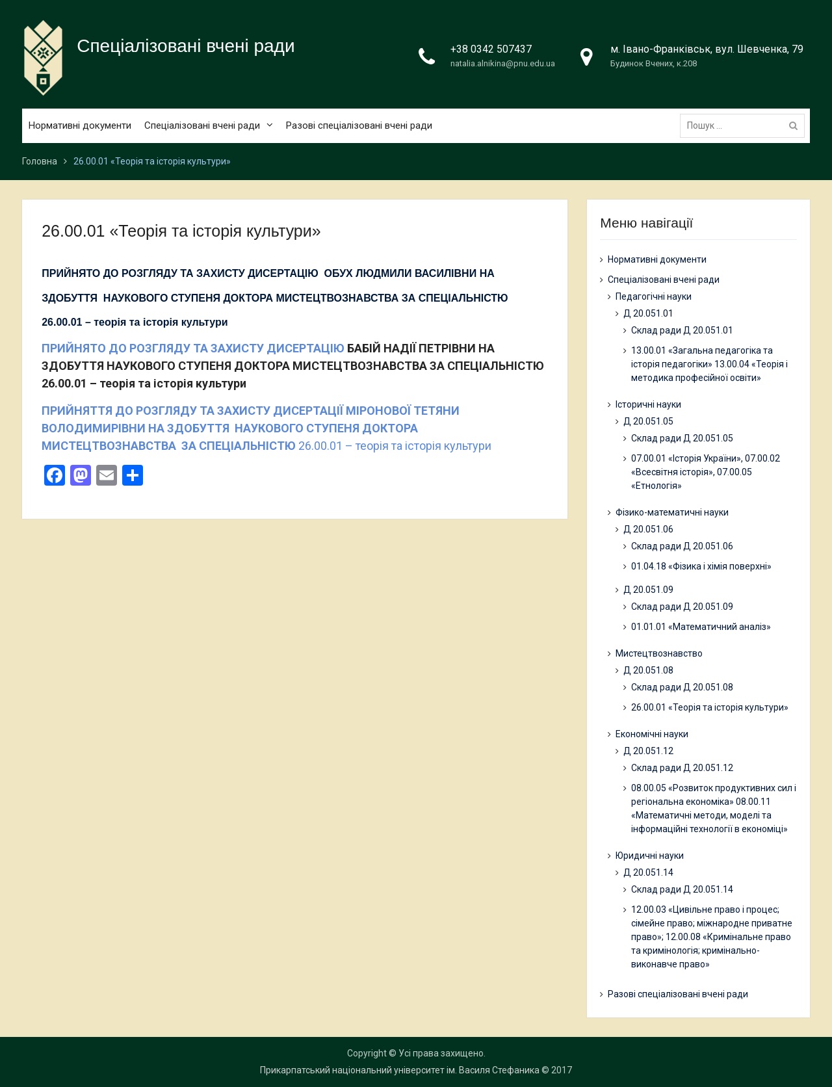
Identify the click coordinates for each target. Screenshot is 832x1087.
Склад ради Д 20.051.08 (682, 687)
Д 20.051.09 (648, 589)
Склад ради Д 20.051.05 (682, 438)
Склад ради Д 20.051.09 (682, 606)
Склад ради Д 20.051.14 (682, 889)
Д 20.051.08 (648, 670)
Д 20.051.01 (648, 313)
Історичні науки (648, 404)
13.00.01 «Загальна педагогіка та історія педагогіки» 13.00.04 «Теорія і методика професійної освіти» (709, 364)
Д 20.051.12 (648, 751)
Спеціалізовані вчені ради (185, 46)
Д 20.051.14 (648, 872)
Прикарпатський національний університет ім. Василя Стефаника (400, 1070)
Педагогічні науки (654, 296)
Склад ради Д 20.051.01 (682, 330)
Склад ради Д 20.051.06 (682, 546)
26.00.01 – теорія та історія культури (266, 428)
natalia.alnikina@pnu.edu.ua (502, 63)
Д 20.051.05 (648, 421)
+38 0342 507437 (491, 49)
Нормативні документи (80, 125)
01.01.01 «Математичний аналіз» (701, 627)
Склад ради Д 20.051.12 (682, 768)
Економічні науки (652, 734)
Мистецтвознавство (659, 653)
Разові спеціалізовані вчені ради (359, 125)
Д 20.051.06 (648, 529)
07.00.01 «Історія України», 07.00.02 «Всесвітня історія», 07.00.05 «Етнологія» (705, 472)
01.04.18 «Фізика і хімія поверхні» (701, 566)
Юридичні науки (650, 855)
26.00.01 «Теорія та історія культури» (709, 707)
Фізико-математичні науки (672, 512)
